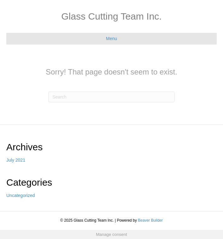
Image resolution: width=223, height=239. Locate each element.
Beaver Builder (150, 220)
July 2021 (15, 160)
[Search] (111, 97)
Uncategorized (20, 195)
